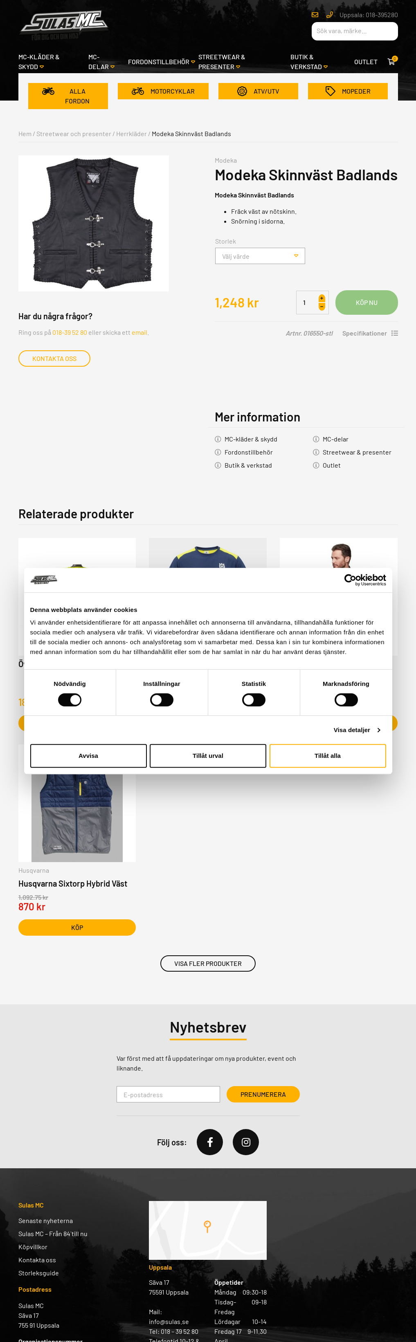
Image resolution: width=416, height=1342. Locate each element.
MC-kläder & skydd (39, 61)
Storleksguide (38, 1273)
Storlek (225, 241)
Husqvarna (33, 870)
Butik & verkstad (306, 61)
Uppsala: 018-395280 (369, 14)
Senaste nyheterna (45, 1220)
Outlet (366, 61)
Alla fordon (66, 96)
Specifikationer (370, 333)
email (139, 332)
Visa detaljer (352, 729)
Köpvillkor (32, 1246)
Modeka (226, 160)
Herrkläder (131, 133)
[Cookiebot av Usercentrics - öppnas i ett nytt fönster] (350, 580)
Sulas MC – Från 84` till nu (53, 1233)
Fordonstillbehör (158, 61)
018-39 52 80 (69, 332)
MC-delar (98, 61)
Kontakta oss (54, 358)
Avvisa (88, 755)
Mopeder (348, 91)
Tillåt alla (328, 755)
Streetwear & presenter (221, 61)
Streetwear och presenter (73, 133)
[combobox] (260, 256)
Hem (24, 133)
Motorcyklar (163, 91)
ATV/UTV (258, 91)
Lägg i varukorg (366, 302)
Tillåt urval (208, 755)
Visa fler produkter (208, 963)
